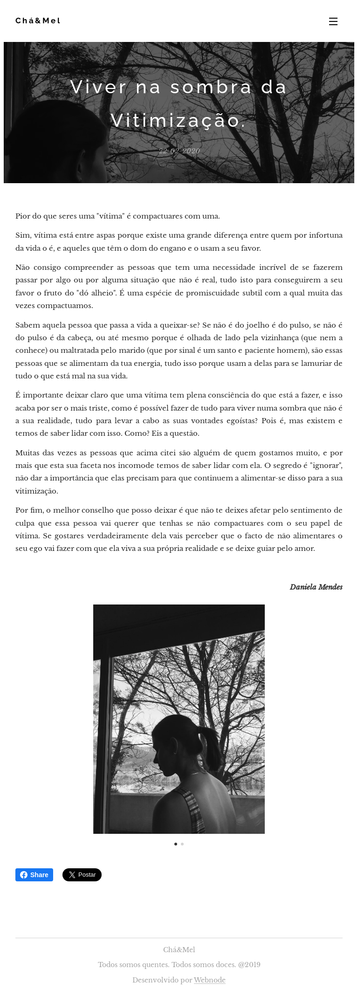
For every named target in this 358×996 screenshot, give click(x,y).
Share (34, 875)
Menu (333, 21)
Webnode (210, 980)
